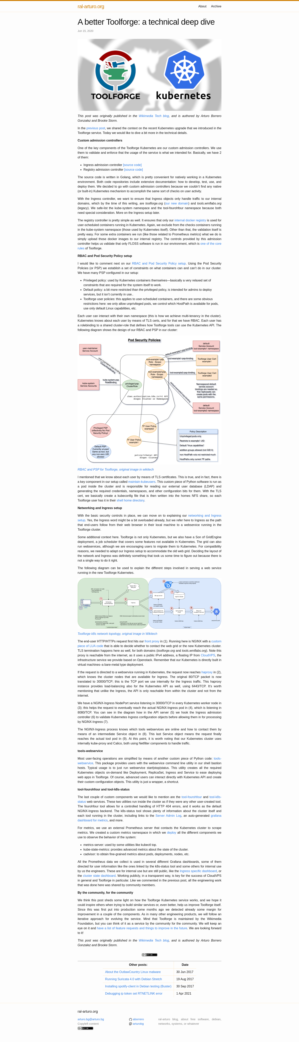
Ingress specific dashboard (198, 871)
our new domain (176, 203)
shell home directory (130, 500)
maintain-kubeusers (141, 481)
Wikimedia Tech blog (154, 116)
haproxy (207, 672)
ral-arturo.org (91, 6)
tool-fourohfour (192, 797)
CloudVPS (208, 655)
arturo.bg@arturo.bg (91, 1019)
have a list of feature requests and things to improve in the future (142, 928)
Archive (216, 6)
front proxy (152, 641)
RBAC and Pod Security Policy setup (159, 263)
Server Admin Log (168, 815)
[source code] (132, 165)
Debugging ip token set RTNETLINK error (133, 993)
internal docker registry (190, 220)
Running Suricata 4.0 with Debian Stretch (133, 979)
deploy (171, 832)
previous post (95, 128)
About (202, 6)
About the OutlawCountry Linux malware (133, 972)
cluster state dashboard (99, 875)
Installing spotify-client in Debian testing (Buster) (138, 986)
